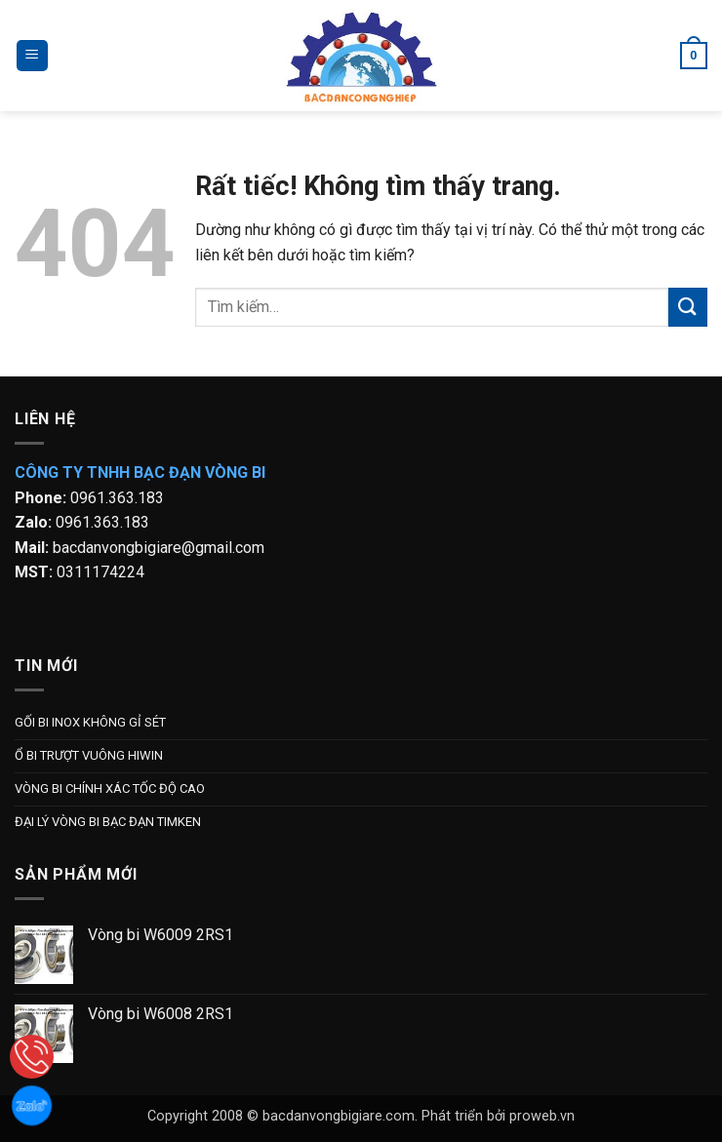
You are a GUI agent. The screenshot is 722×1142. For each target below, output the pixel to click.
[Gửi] (687, 307)
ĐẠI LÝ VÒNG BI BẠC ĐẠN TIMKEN (108, 821)
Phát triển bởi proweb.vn (498, 1116)
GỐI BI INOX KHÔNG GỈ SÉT (90, 722)
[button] (32, 56)
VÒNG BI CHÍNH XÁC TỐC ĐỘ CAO (110, 788)
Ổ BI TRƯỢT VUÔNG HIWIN (89, 755)
